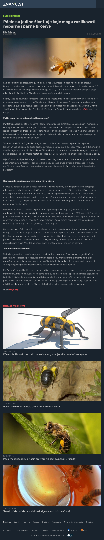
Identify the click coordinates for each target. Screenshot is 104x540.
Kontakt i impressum (40, 530)
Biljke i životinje (11, 16)
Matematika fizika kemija (73, 522)
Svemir (17, 522)
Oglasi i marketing (22, 530)
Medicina (26, 522)
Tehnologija (56, 522)
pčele (85, 109)
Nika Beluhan (9, 32)
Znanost (45, 535)
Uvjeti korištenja (58, 530)
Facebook (74, 530)
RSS (85, 530)
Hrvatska (89, 522)
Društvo (45, 522)
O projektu (7, 530)
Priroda (36, 522)
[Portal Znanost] (39, 4)
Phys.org (14, 289)
